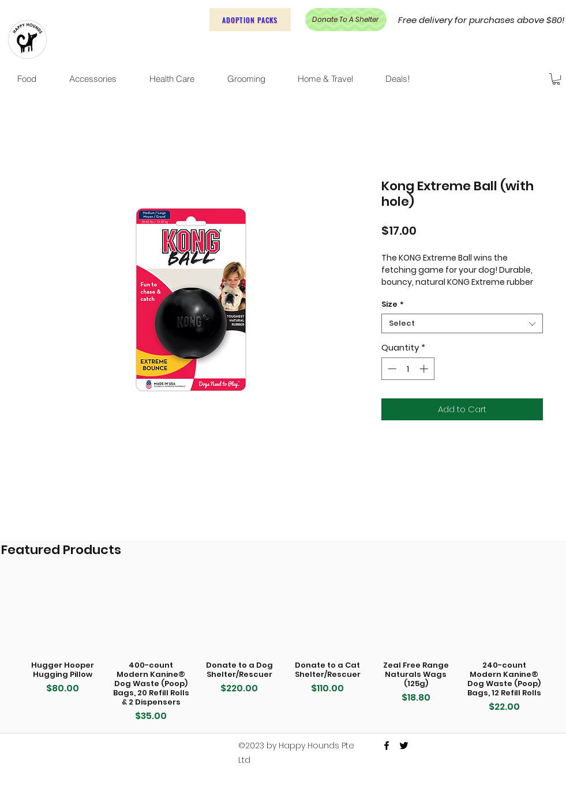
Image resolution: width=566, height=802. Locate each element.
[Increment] (425, 368)
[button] (556, 79)
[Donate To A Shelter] (346, 19)
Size (392, 304)
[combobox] (462, 323)
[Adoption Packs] (250, 19)
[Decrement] (391, 368)
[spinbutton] (407, 368)
